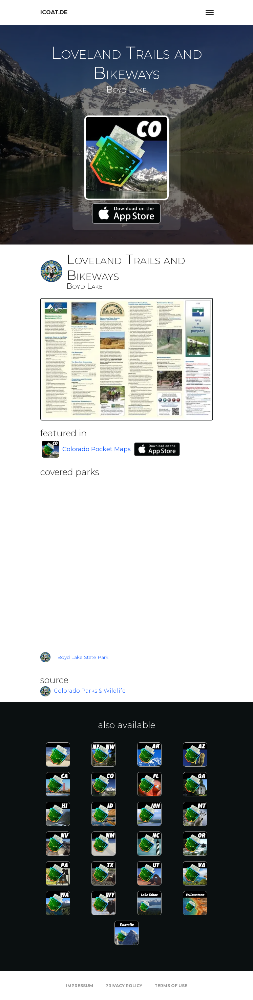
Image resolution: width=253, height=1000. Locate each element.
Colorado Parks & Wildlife (90, 691)
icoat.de (53, 12)
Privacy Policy (123, 985)
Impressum (79, 985)
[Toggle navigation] (209, 12)
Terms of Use (170, 985)
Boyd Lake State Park (82, 657)
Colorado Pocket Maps (96, 449)
